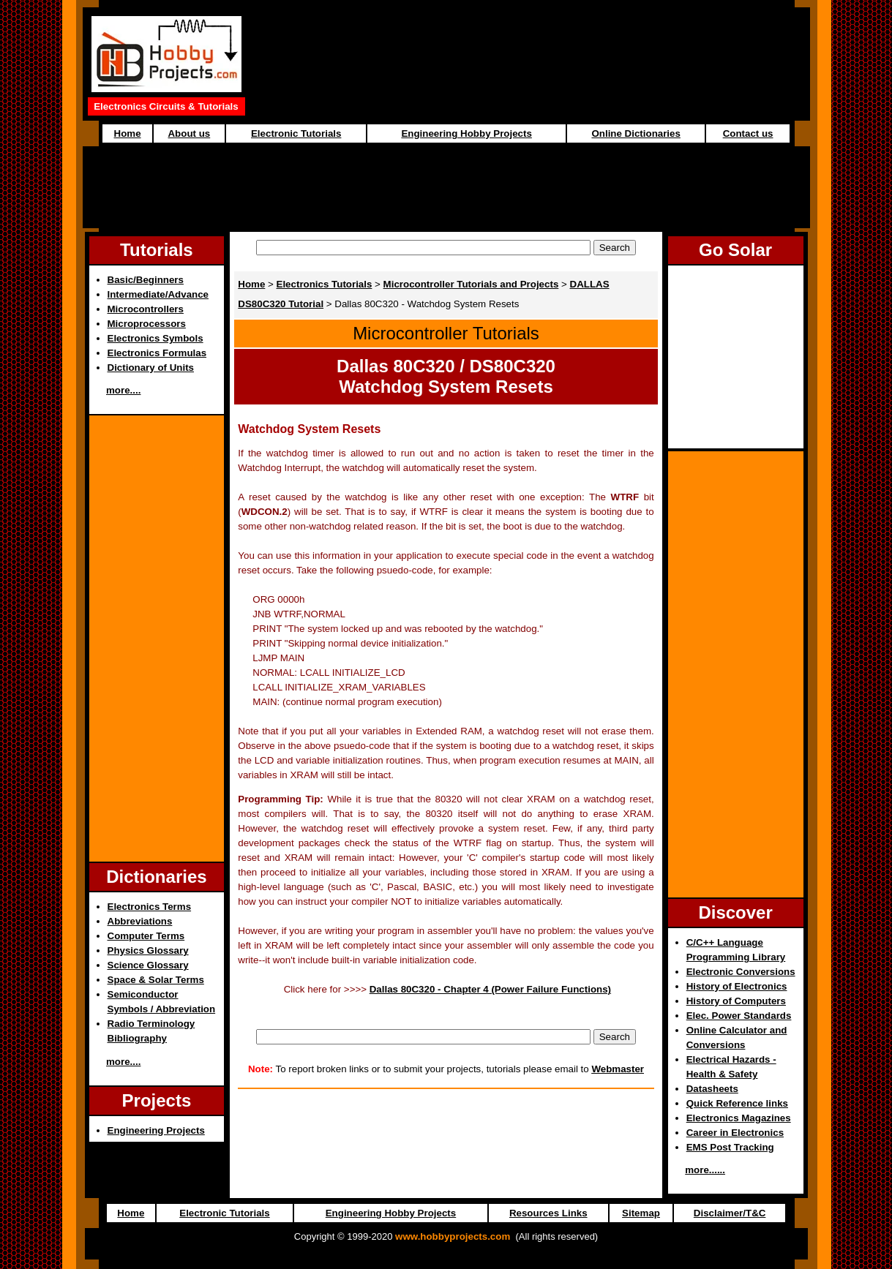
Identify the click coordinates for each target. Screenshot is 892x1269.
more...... (705, 1169)
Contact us (748, 133)
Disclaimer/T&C (730, 1213)
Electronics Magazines (738, 1117)
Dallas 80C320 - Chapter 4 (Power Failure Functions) (490, 989)
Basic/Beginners (146, 279)
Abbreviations (140, 921)
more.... (123, 390)
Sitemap (641, 1213)
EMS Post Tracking (730, 1147)
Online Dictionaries (635, 133)
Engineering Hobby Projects (466, 133)
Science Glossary (148, 965)
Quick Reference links (737, 1103)
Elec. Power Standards (739, 1015)
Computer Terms (146, 935)
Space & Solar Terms (156, 979)
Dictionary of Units (151, 367)
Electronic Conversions (740, 971)
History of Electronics (736, 986)
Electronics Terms (150, 906)
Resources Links (548, 1213)
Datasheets (712, 1088)
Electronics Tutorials (324, 284)
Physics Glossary (148, 950)
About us (189, 133)
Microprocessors (147, 323)
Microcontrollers (146, 309)
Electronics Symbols (155, 338)
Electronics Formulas (157, 352)
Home (127, 133)
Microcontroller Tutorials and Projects (471, 284)
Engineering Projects (156, 1130)
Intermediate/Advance (158, 294)
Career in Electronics (735, 1132)
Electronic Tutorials (296, 133)
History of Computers (736, 1000)
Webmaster (617, 1068)
